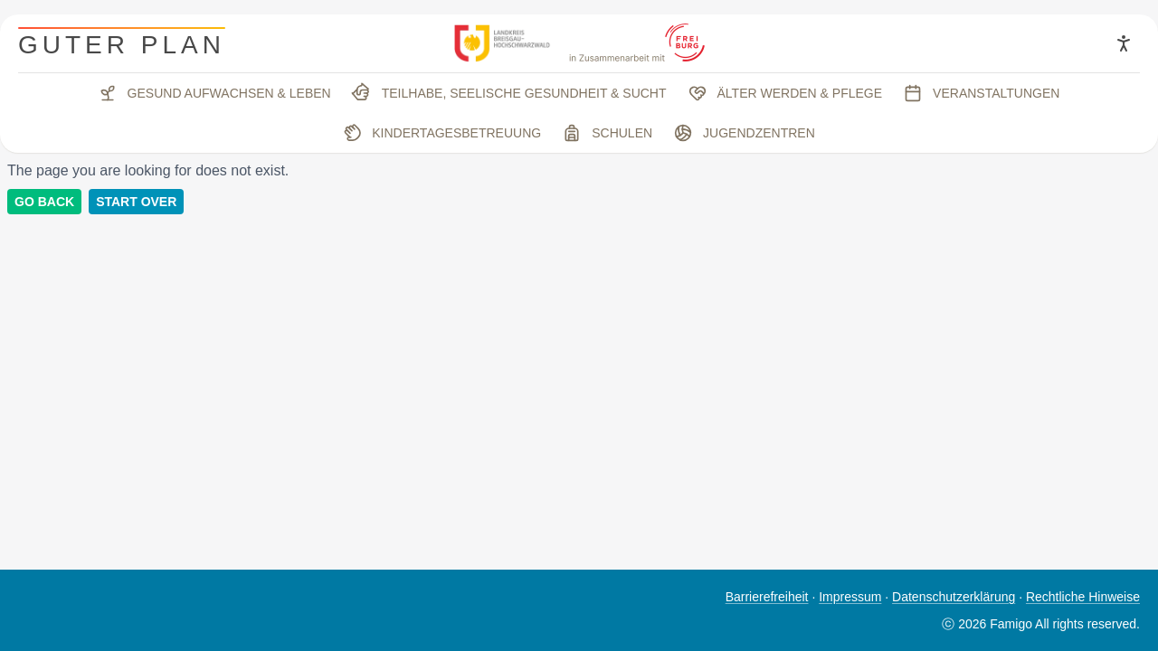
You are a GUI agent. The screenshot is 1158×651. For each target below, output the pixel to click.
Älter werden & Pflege (785, 93)
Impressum (850, 597)
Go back (44, 201)
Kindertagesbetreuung (440, 133)
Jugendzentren (744, 133)
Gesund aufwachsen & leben (215, 93)
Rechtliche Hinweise (1083, 597)
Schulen (607, 133)
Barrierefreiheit (767, 597)
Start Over (136, 201)
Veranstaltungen (981, 93)
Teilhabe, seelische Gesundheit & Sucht (508, 93)
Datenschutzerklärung (953, 597)
